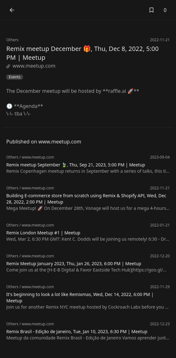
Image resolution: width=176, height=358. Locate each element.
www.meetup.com (31, 65)
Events (14, 77)
